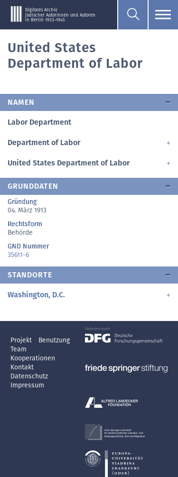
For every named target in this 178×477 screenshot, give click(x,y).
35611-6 (18, 255)
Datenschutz (29, 376)
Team (18, 349)
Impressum (27, 385)
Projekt (22, 340)
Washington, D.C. (36, 294)
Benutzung (54, 340)
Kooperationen (32, 358)
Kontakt (22, 367)
